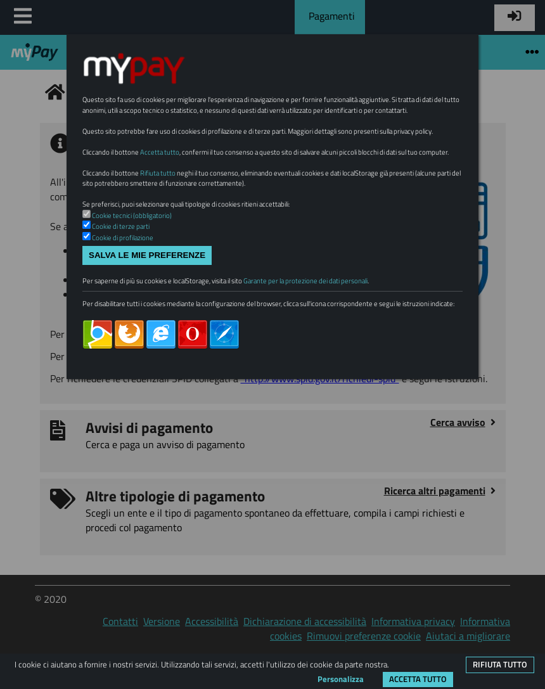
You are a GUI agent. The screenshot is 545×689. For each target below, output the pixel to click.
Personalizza (340, 679)
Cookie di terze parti (121, 226)
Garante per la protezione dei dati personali (305, 281)
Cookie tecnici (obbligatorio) (132, 215)
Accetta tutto (418, 679)
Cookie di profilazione (122, 238)
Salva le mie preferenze (147, 255)
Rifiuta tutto (500, 664)
